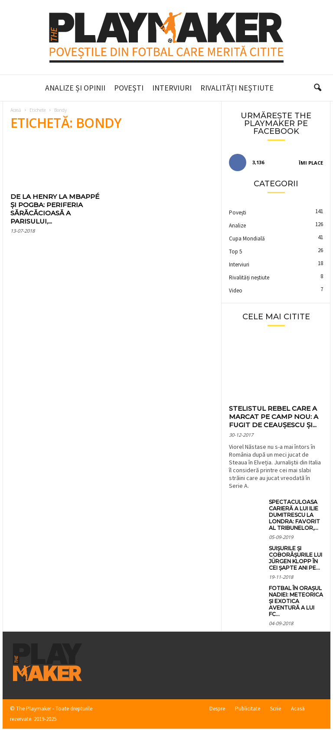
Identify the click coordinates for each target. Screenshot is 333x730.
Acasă (15, 110)
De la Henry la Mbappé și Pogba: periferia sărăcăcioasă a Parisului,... (54, 208)
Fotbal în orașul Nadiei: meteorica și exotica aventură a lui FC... (296, 601)
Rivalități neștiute (237, 88)
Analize (237, 225)
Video (235, 290)
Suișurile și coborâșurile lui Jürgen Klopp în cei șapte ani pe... (295, 558)
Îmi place (311, 162)
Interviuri (172, 88)
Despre (217, 708)
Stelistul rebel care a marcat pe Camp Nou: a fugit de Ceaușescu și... (273, 416)
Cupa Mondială (247, 238)
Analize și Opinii (75, 88)
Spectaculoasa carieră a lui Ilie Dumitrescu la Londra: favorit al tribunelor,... (294, 515)
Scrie (275, 708)
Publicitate (247, 708)
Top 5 (235, 251)
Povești (129, 88)
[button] (317, 87)
